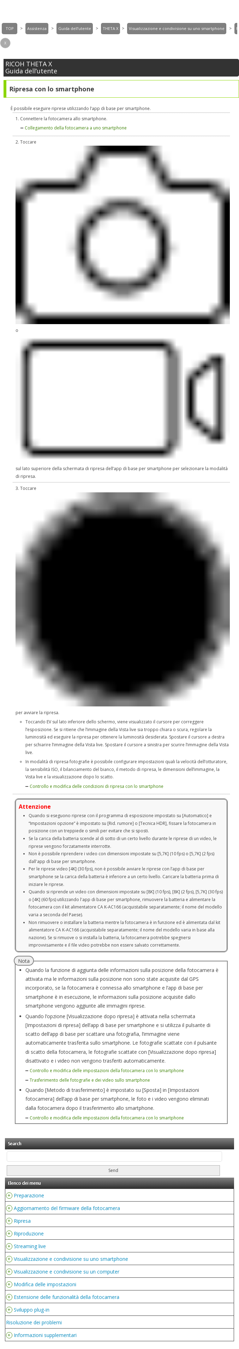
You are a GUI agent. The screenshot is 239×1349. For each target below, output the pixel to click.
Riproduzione (29, 1233)
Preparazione (29, 1195)
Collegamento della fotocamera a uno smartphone (76, 128)
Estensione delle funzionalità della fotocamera (66, 1297)
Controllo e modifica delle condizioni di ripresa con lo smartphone (96, 786)
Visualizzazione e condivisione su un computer (66, 1271)
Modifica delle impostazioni (45, 1284)
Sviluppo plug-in (31, 1309)
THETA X (110, 28)
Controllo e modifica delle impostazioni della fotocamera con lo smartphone (107, 1071)
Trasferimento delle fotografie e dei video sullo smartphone (90, 1080)
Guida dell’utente (74, 28)
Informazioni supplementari (45, 1335)
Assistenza (37, 28)
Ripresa (22, 1220)
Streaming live (30, 1246)
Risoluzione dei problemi (34, 1322)
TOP (10, 28)
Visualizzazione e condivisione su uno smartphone (177, 28)
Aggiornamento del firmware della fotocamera (67, 1208)
